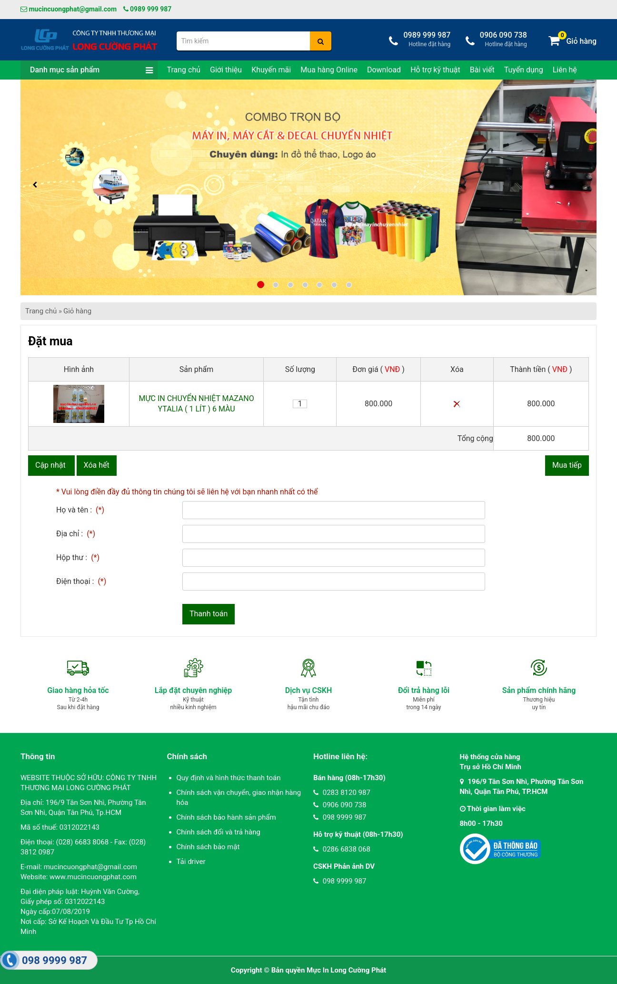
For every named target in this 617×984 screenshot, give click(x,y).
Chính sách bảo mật (208, 847)
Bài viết (482, 69)
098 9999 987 (339, 817)
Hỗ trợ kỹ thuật (435, 69)
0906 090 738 (339, 805)
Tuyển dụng (523, 69)
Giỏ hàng (77, 311)
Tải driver (191, 861)
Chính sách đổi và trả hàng (218, 832)
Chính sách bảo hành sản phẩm (226, 817)
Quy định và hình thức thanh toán (229, 777)
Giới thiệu (226, 69)
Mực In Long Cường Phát (346, 970)
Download (384, 69)
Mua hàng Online (329, 69)
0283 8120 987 (341, 792)
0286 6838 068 (341, 849)
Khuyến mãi (271, 69)
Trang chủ (184, 69)
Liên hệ (565, 69)
